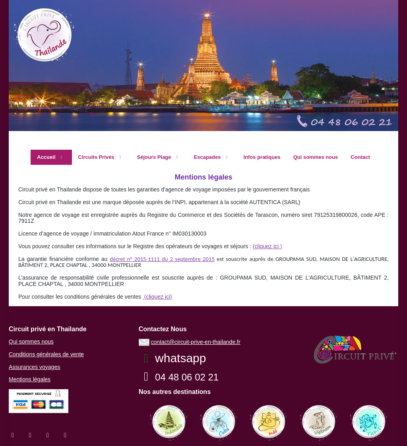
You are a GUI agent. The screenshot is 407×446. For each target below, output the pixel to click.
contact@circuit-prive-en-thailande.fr (195, 342)
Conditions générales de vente (46, 354)
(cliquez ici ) (267, 246)
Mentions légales (29, 379)
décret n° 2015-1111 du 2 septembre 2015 (162, 259)
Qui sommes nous (31, 341)
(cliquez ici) (157, 296)
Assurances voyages (34, 367)
